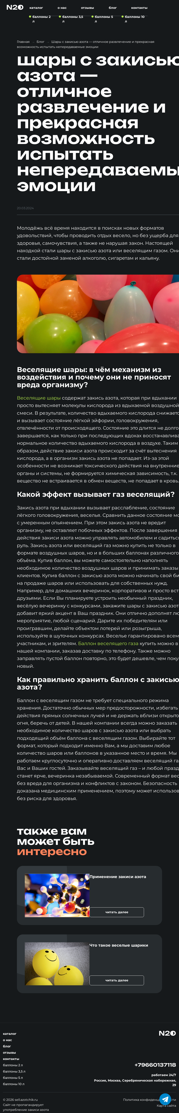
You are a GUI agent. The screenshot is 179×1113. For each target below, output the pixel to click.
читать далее (116, 912)
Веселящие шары (39, 398)
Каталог (36, 8)
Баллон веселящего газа (108, 643)
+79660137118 (155, 1065)
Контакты (139, 8)
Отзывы (87, 8)
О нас (62, 8)
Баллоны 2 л (13, 1065)
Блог (113, 8)
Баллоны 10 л (13, 1084)
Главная (23, 42)
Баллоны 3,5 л (14, 1071)
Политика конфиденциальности (149, 1100)
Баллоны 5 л (13, 1078)
